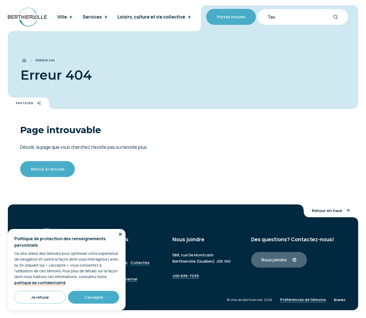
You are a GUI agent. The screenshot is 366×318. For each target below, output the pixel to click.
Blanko (340, 303)
